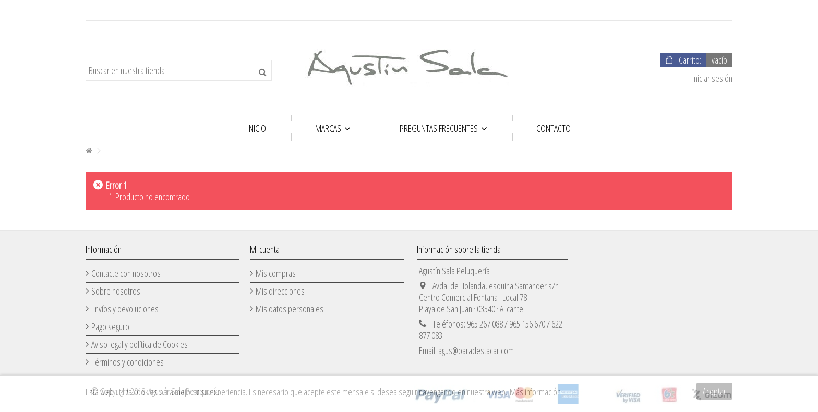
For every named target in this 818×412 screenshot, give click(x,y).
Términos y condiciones (127, 362)
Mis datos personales (289, 308)
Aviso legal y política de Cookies (139, 344)
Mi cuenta (265, 249)
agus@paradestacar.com (476, 350)
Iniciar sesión (711, 78)
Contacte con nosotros (126, 273)
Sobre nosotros (115, 291)
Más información (535, 391)
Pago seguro (110, 326)
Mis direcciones (280, 291)
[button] (332, 128)
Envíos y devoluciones (125, 308)
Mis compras (276, 273)
